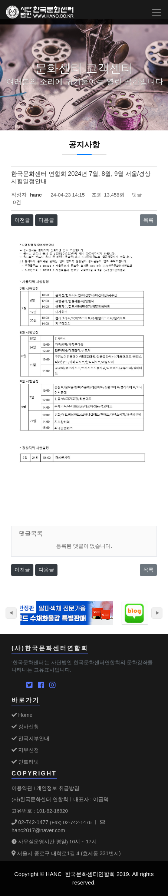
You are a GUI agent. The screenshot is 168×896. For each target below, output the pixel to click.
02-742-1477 (30, 822)
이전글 (22, 220)
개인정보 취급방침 (57, 788)
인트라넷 (25, 762)
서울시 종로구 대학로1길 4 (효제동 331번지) (66, 853)
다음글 (46, 220)
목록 (148, 220)
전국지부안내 (30, 738)
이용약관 (21, 788)
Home (21, 715)
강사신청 (25, 726)
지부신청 (25, 750)
